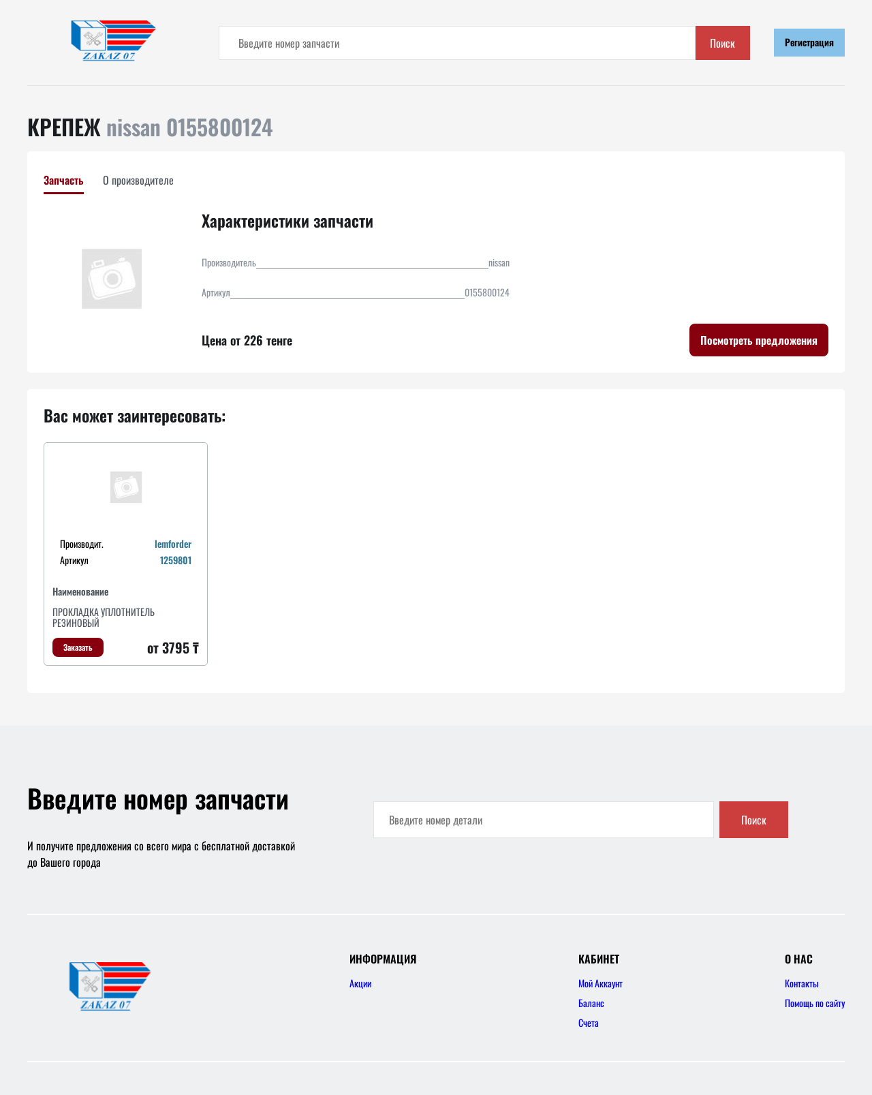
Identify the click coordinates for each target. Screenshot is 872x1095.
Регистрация (809, 42)
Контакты (802, 983)
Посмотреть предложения (759, 340)
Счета (588, 1022)
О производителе (138, 180)
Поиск (722, 43)
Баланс (591, 1003)
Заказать (78, 647)
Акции (360, 983)
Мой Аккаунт (600, 983)
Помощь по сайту (815, 1003)
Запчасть (64, 180)
